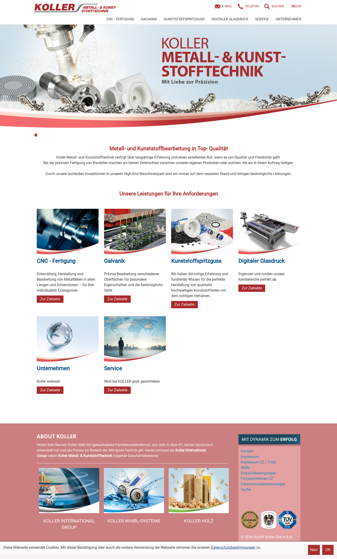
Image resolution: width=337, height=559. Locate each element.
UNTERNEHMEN (288, 19)
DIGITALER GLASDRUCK (230, 19)
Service (113, 368)
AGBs (245, 467)
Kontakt (247, 451)
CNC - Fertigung (56, 261)
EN (299, 6)
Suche (246, 489)
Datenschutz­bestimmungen (263, 484)
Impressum (250, 457)
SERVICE (262, 19)
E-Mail (227, 6)
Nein (314, 550)
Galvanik (114, 261)
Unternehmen (53, 368)
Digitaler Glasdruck (261, 261)
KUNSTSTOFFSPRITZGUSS (184, 19)
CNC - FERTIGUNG (120, 19)
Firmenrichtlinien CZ (257, 478)
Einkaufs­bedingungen (258, 473)
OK (328, 550)
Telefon (252, 6)
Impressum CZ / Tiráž (258, 462)
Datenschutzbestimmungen (233, 547)
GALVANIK (149, 19)
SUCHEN (278, 6)
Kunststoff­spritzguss (196, 261)
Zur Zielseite (50, 299)
